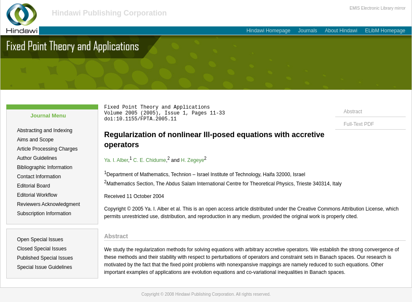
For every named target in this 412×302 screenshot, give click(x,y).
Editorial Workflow (37, 195)
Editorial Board (33, 186)
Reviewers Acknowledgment (48, 204)
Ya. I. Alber (116, 160)
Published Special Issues (45, 258)
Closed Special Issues (41, 249)
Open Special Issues (40, 239)
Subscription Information (44, 213)
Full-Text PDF (359, 124)
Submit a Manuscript (82, 94)
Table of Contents (137, 94)
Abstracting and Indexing (44, 130)
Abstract (353, 112)
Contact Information (39, 177)
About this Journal (27, 94)
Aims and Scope (35, 140)
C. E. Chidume (149, 160)
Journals (307, 31)
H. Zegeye (192, 160)
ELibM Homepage (385, 31)
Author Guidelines (37, 158)
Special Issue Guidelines (44, 267)
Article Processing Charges (47, 149)
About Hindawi (341, 31)
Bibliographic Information (44, 167)
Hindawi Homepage (268, 31)
